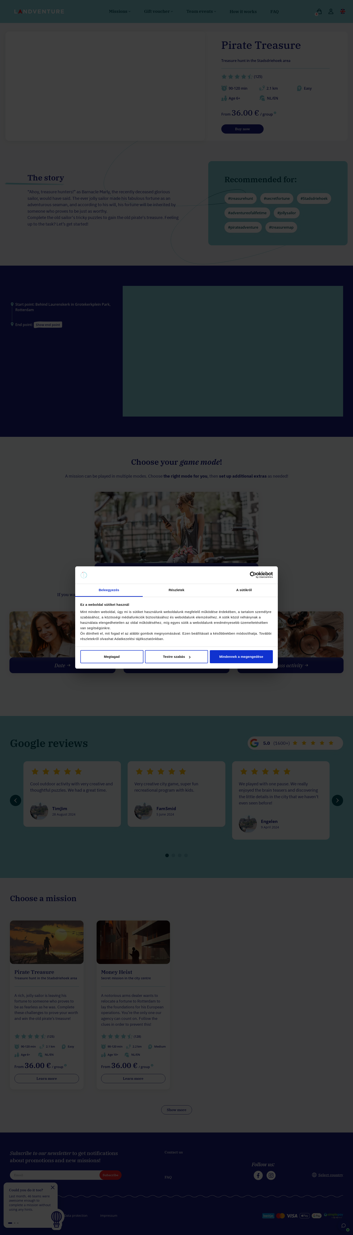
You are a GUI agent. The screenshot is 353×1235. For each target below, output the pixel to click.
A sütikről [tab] (244, 590)
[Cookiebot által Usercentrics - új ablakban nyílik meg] (253, 575)
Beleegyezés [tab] (109, 590)
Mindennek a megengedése (241, 657)
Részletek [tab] (176, 590)
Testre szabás (176, 657)
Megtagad (112, 657)
